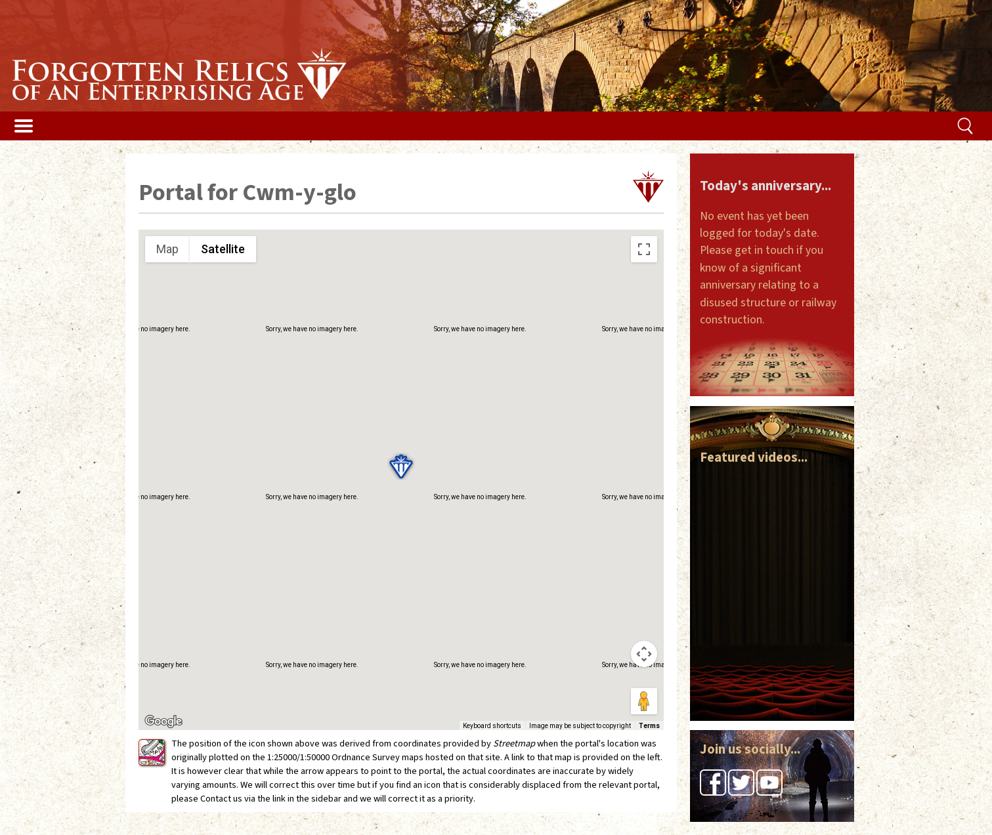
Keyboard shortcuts (492, 725)
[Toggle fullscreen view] (644, 249)
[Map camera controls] (644, 654)
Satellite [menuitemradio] (223, 249)
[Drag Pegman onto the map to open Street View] (644, 701)
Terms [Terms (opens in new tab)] (649, 725)
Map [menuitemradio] (167, 249)
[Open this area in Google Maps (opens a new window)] (163, 721)
